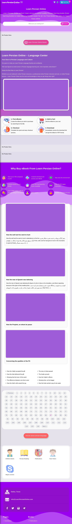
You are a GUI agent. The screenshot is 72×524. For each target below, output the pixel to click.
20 (41, 397)
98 (42, 419)
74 (51, 411)
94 (22, 419)
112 (59, 422)
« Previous (10, 393)
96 (32, 419)
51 (65, 404)
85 (41, 415)
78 (6, 415)
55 (21, 408)
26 (6, 400)
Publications (31, 505)
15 (16, 397)
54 (16, 408)
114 (26, 426)
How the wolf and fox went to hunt (18, 235)
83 (31, 415)
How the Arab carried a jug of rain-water (50, 383)
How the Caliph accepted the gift (16, 371)
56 (26, 408)
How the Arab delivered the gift (15, 374)
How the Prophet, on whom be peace (19, 324)
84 (36, 415)
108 (36, 422)
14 (11, 397)
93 (17, 419)
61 (51, 408)
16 (21, 397)
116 (38, 426)
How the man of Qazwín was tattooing (19, 279)
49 (56, 404)
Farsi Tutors (8, 512)
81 (21, 415)
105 (19, 422)
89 (60, 415)
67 (16, 411)
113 (64, 422)
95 (27, 419)
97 (37, 419)
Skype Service (54, 505)
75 (56, 411)
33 (41, 400)
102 (64, 419)
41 (16, 404)
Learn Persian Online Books (37, 42)
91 (7, 419)
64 (65, 408)
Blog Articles (8, 509)
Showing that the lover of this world (16, 377)
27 (11, 400)
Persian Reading (32, 509)
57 (31, 408)
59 (41, 408)
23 (56, 397)
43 (26, 404)
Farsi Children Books (11, 516)
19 (36, 397)
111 (53, 422)
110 (47, 422)
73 (46, 411)
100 (52, 419)
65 (6, 411)
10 (55, 393)
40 (11, 404)
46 (41, 404)
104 (13, 422)
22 (51, 397)
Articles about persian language (36, 435)
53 (11, 408)
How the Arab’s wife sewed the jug (16, 383)
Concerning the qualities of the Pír (18, 361)
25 (65, 397)
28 (16, 400)
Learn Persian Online (11, 2)
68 (21, 411)
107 (30, 422)
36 (56, 400)
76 (60, 411)
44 (31, 404)
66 (11, 411)
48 (51, 404)
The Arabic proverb (44, 374)
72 (41, 411)
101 (58, 419)
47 (46, 404)
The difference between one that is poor (18, 380)
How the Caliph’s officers (45, 377)
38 (65, 400)
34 (46, 400)
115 (32, 426)
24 (60, 397)
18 (31, 397)
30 (26, 400)
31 (31, 400)
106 (24, 422)
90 (65, 415)
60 (46, 408)
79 (11, 415)
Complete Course (32, 516)
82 (26, 415)
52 (6, 408)
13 (6, 397)
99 (47, 419)
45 (36, 404)
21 (46, 397)
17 (26, 397)
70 (31, 411)
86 (46, 415)
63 (60, 408)
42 (21, 404)
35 (51, 400)
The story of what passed (46, 371)
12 (64, 393)
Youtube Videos (55, 509)
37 (60, 400)
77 (65, 411)
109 (41, 422)
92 (12, 419)
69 (26, 411)
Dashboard (7, 505)
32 (36, 400)
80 (16, 415)
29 (21, 400)
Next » (45, 426)
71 (36, 411)
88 (56, 415)
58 (36, 408)
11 (59, 393)
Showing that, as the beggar (46, 380)
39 (6, 404)
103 (7, 422)
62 (56, 408)
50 (60, 404)
